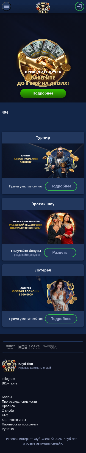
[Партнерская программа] (20, 424)
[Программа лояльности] (19, 401)
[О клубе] (8, 410)
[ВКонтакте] (9, 383)
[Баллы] (7, 397)
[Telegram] (8, 379)
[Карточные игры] (14, 420)
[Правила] (8, 406)
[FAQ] (5, 415)
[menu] (6, 6)
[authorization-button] (79, 6)
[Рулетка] (8, 429)
